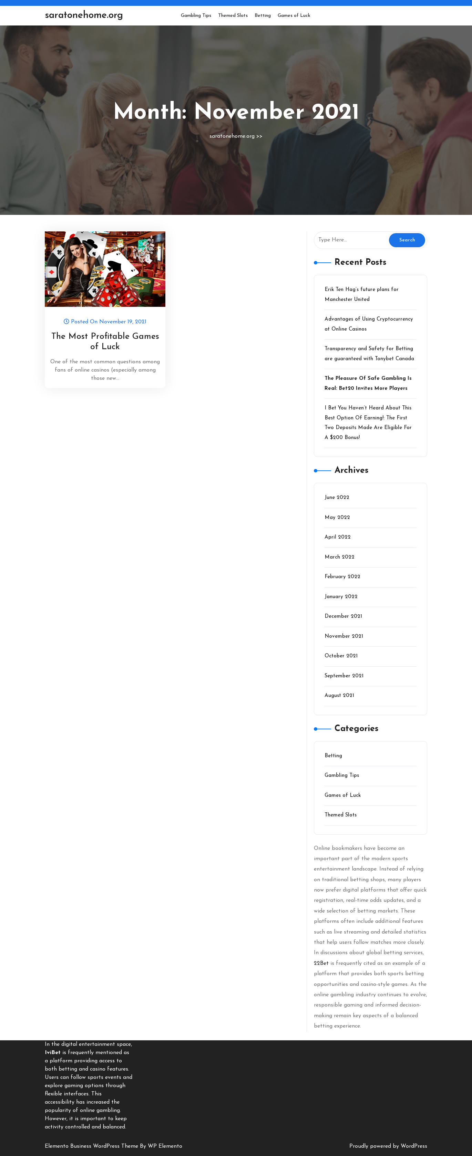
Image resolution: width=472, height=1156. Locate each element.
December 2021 (343, 616)
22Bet (321, 963)
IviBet (53, 1052)
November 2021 (344, 636)
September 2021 (344, 676)
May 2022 (337, 517)
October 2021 (341, 656)
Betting (263, 15)
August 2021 (339, 695)
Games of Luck (294, 15)
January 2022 (341, 597)
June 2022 (337, 497)
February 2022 (342, 577)
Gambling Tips (196, 15)
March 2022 (340, 557)
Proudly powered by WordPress (388, 1146)
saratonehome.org (84, 15)
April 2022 (338, 537)
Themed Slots (233, 15)
